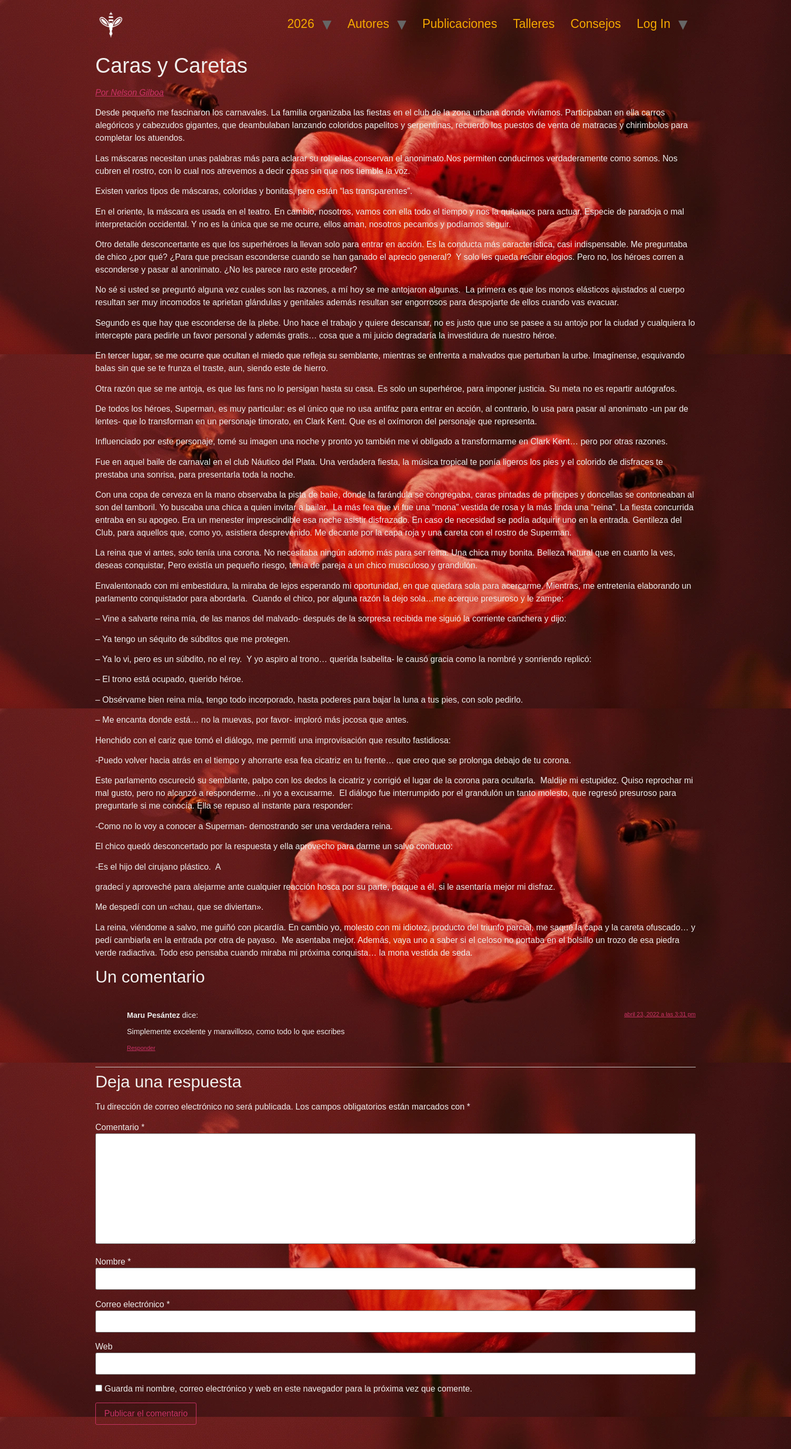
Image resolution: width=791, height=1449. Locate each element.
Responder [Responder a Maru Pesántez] (141, 1048)
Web (104, 1347)
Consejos (595, 24)
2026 (301, 24)
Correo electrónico (132, 1304)
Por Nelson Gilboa (129, 92)
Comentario (119, 1127)
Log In (653, 24)
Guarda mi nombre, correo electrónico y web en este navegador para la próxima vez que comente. (288, 1389)
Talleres (534, 24)
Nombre (113, 1262)
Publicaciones (459, 24)
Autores (368, 24)
